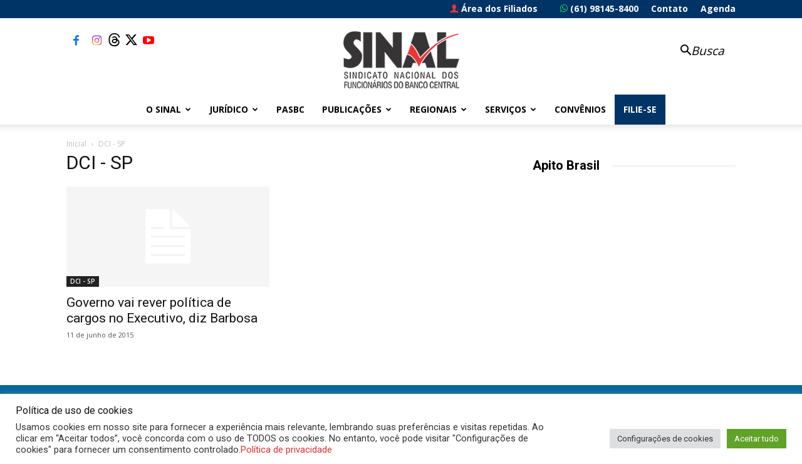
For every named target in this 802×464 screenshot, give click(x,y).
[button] (695, 52)
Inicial (76, 143)
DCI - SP (82, 281)
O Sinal (168, 109)
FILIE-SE (640, 109)
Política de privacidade (286, 449)
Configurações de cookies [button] (665, 438)
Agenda (718, 8)
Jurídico (233, 109)
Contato (669, 8)
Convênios (580, 109)
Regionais (438, 109)
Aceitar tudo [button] (756, 438)
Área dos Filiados (494, 8)
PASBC (290, 109)
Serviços (510, 109)
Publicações (357, 109)
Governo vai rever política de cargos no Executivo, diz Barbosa (162, 310)
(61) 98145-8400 (599, 8)
